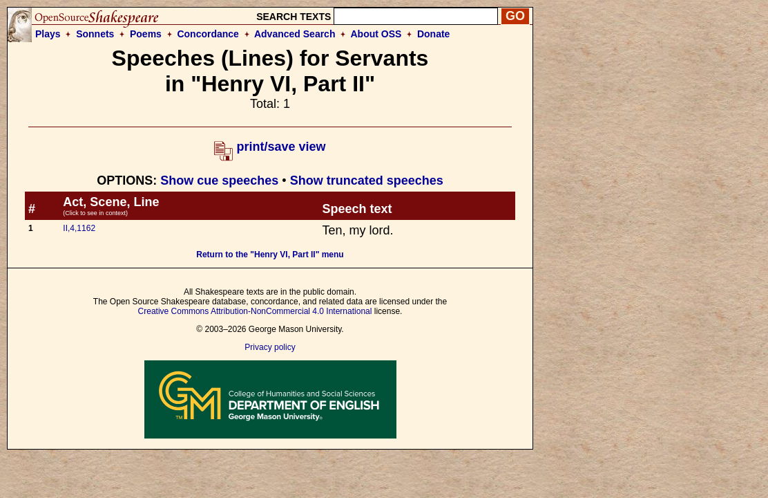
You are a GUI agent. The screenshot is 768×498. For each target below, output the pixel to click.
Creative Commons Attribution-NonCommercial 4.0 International (255, 311)
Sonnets (95, 33)
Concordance (207, 33)
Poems (146, 33)
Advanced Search (295, 33)
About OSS (376, 33)
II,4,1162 (79, 228)
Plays (48, 33)
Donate (433, 33)
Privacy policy (269, 347)
